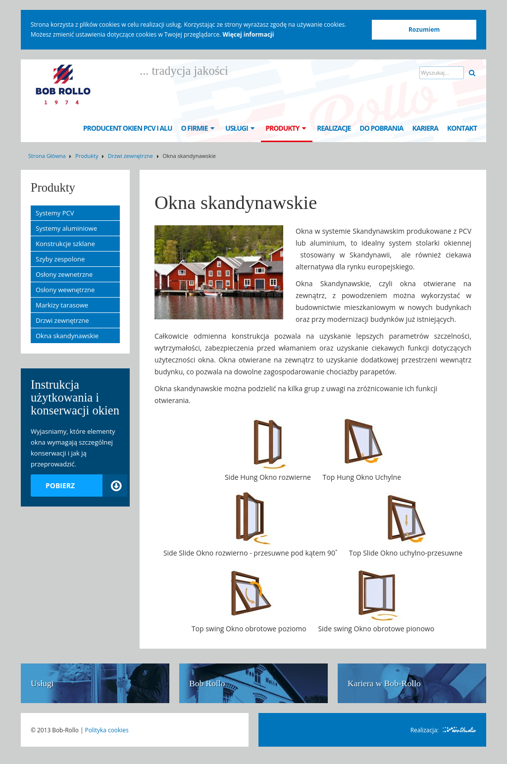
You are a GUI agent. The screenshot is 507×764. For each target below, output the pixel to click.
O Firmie (199, 128)
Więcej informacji (248, 34)
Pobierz (86, 485)
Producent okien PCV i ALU (127, 128)
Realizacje (334, 128)
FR (432, 100)
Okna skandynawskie (67, 335)
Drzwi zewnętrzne (130, 155)
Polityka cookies (107, 730)
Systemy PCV (55, 212)
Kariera (425, 128)
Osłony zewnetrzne (64, 274)
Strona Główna (47, 155)
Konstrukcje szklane (65, 243)
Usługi (240, 128)
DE (413, 100)
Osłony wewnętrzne (65, 289)
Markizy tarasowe (62, 305)
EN (394, 100)
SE (451, 100)
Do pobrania (381, 128)
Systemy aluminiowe (66, 228)
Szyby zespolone (60, 259)
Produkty (286, 128)
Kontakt (462, 128)
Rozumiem (424, 29)
